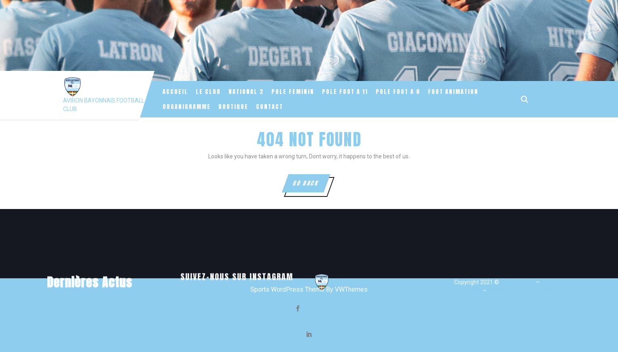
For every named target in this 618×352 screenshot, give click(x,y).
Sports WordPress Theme (287, 289)
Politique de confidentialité (521, 346)
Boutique (233, 106)
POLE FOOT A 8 (398, 91)
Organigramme (187, 106)
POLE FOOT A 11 (345, 91)
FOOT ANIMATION (453, 91)
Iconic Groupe (517, 338)
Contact (269, 106)
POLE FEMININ (292, 91)
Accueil (175, 91)
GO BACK (311, 185)
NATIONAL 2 (246, 91)
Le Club (208, 91)
